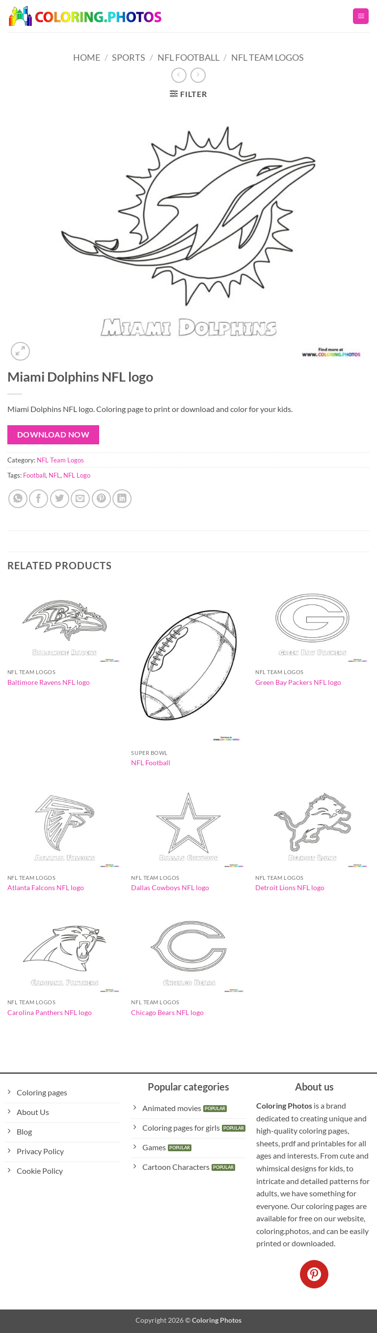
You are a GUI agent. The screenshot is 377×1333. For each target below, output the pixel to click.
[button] (361, 16)
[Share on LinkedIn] (122, 499)
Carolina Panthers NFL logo (49, 1012)
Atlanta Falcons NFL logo (45, 887)
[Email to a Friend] (80, 499)
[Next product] (179, 75)
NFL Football (188, 57)
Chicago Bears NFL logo (167, 1012)
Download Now (53, 434)
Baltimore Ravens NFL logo (48, 682)
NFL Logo (76, 475)
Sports (128, 57)
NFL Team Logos (267, 57)
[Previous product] (198, 75)
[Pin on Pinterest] (101, 499)
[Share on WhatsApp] (17, 499)
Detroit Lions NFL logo (289, 887)
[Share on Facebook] (38, 499)
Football (34, 475)
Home (86, 57)
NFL (54, 475)
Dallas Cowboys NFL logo (170, 887)
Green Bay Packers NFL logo (298, 682)
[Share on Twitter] (59, 499)
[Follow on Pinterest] (314, 1274)
